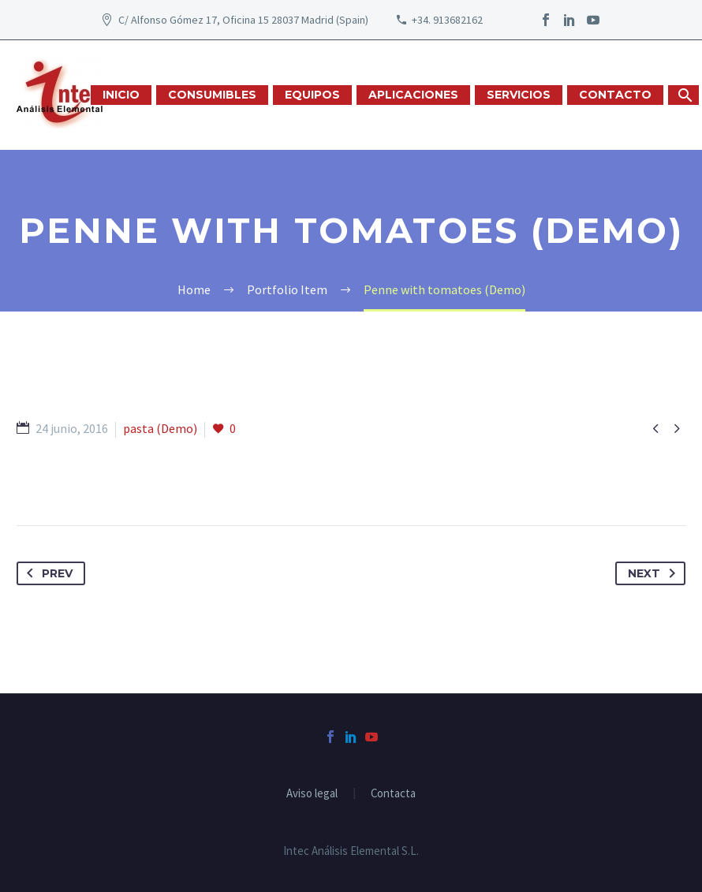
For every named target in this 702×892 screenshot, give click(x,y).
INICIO (121, 95)
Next (654, 573)
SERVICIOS (519, 95)
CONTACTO (615, 95)
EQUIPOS (312, 95)
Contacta (393, 794)
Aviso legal (312, 794)
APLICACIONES (413, 95)
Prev (47, 573)
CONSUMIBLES (212, 95)
